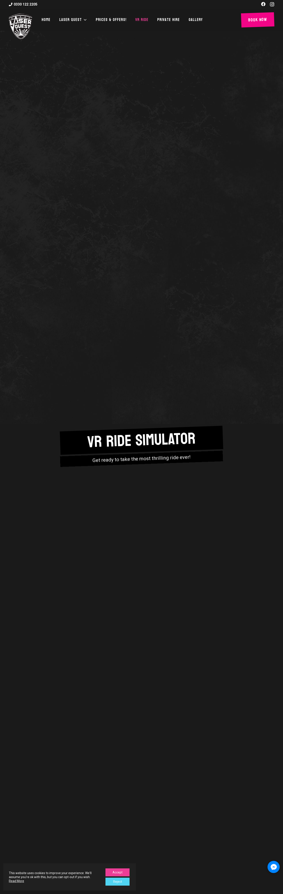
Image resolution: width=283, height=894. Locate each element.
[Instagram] (272, 4)
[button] (84, 20)
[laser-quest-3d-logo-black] (20, 26)
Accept (117, 872)
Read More (16, 881)
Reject (117, 881)
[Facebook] (263, 4)
